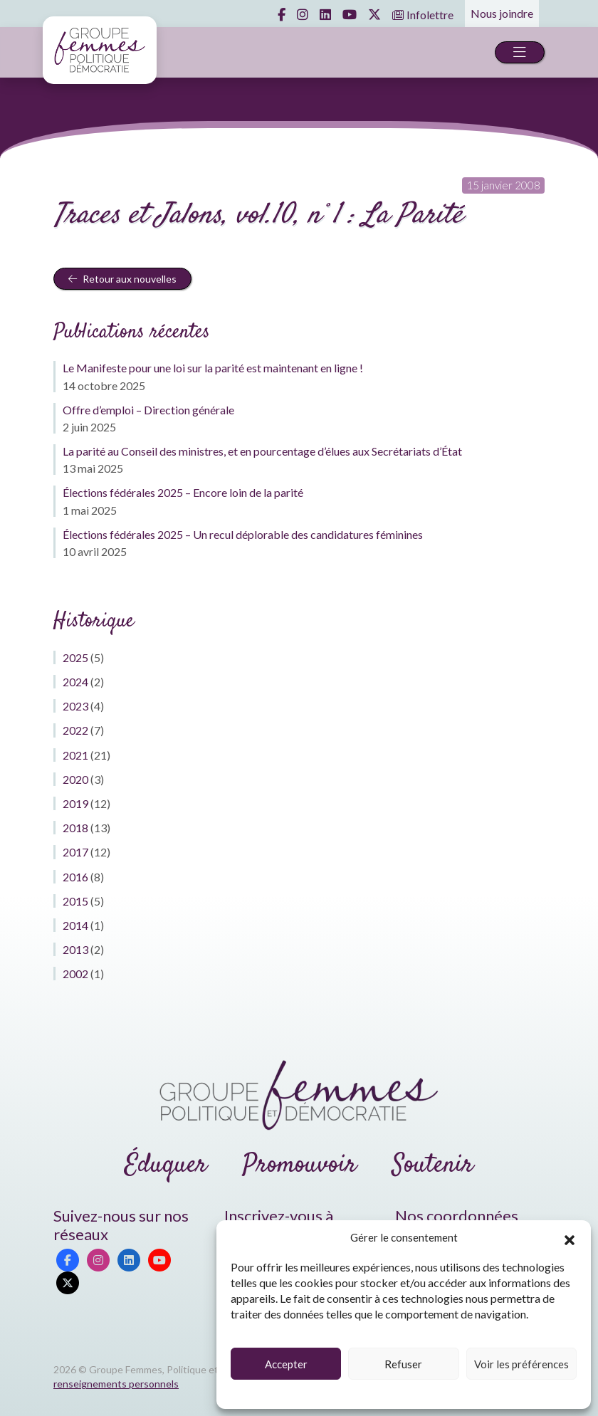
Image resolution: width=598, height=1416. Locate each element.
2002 (75, 973)
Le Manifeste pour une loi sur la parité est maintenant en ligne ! (213, 367)
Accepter (286, 1364)
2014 (75, 925)
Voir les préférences (521, 1364)
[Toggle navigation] (520, 52)
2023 (75, 706)
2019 (75, 803)
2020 (75, 779)
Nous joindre (502, 13)
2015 (75, 901)
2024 (75, 681)
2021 (75, 755)
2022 (75, 730)
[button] (569, 1238)
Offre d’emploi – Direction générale (148, 409)
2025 (75, 657)
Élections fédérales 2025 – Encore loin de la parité (183, 492)
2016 (75, 876)
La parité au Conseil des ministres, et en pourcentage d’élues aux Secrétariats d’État (262, 451)
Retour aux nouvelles (122, 279)
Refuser (403, 1364)
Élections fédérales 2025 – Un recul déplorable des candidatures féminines (243, 534)
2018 (75, 827)
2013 (75, 949)
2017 (75, 852)
